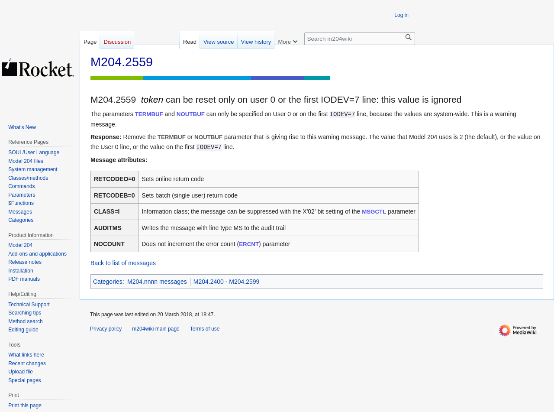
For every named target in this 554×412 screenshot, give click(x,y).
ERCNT (249, 244)
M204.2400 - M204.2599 (226, 281)
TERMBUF (149, 114)
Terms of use (205, 329)
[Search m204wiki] (359, 38)
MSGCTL (374, 211)
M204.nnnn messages (157, 281)
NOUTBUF (191, 114)
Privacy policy (106, 329)
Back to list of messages (123, 263)
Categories (107, 281)
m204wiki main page (155, 329)
